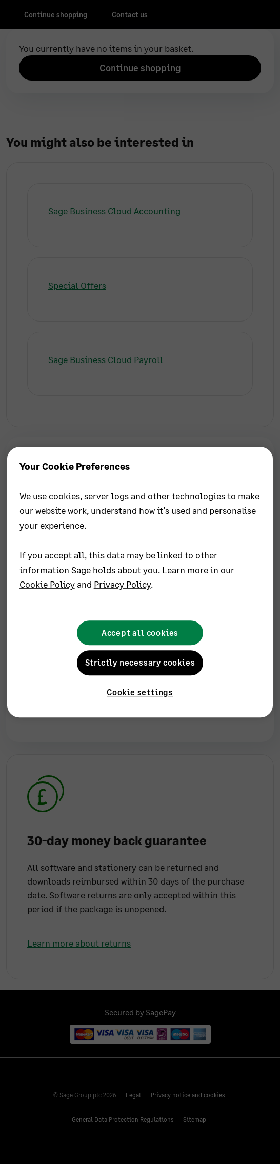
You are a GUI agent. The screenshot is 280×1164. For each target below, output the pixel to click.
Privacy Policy (122, 584)
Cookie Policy (47, 584)
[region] (140, 582)
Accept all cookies (140, 632)
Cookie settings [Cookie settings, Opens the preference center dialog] (140, 692)
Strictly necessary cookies (140, 662)
